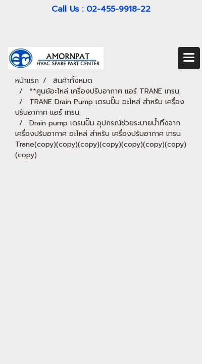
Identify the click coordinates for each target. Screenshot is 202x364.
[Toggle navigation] (189, 58)
